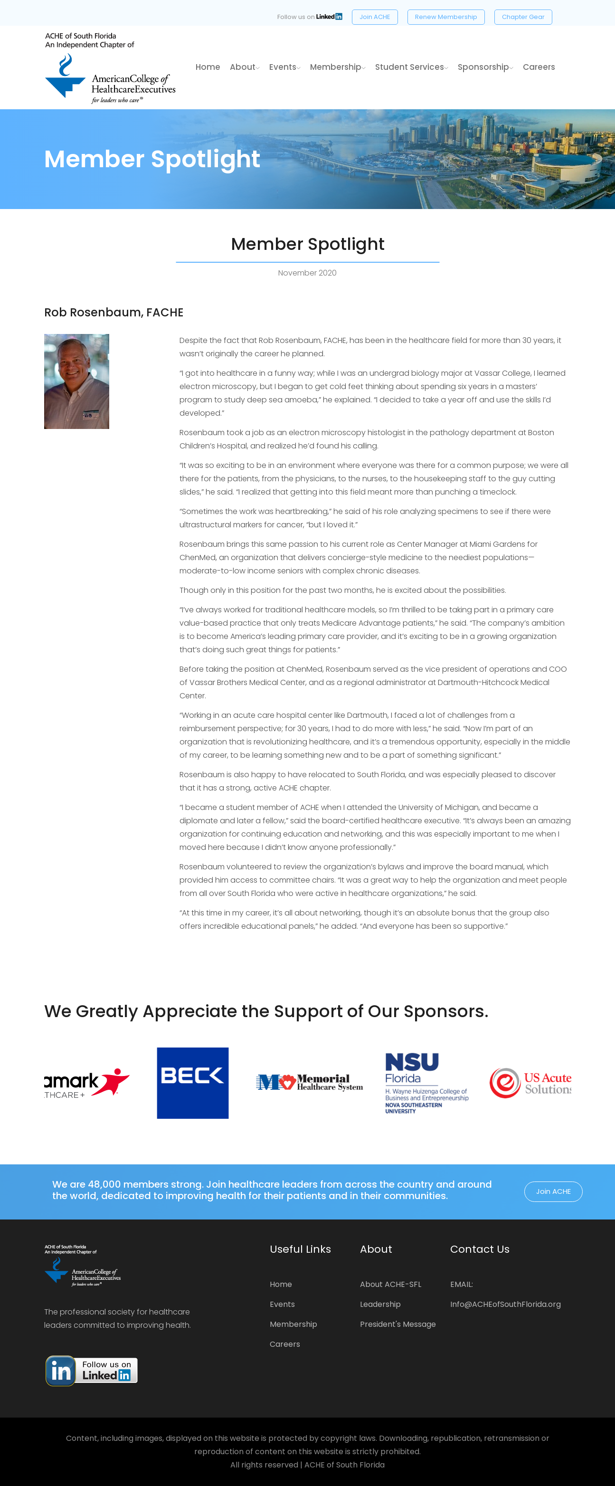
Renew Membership (446, 16)
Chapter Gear (523, 16)
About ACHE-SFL (390, 1284)
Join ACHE (375, 16)
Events (285, 67)
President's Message (398, 1324)
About (245, 67)
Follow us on (309, 16)
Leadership (380, 1304)
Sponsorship (485, 67)
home (208, 67)
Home (281, 1284)
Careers (539, 67)
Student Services (411, 67)
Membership (338, 67)
